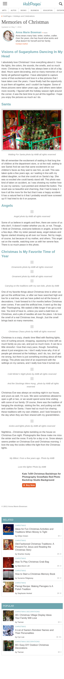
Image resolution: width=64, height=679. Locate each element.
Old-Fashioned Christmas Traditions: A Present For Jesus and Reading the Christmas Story (34, 547)
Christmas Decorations (27, 612)
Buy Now (29, 485)
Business (35, 10)
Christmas (20, 525)
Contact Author (22, 44)
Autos (13, 10)
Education (47, 10)
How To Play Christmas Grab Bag (32, 562)
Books (23, 10)
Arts (4, 10)
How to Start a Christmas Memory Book (35, 574)
